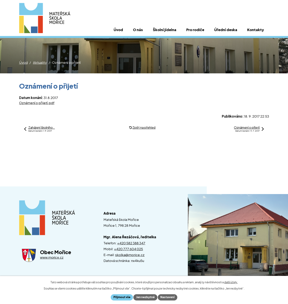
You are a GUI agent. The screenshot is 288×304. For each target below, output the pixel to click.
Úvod (23, 62)
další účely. (231, 282)
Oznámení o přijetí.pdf (36, 103)
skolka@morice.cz (129, 255)
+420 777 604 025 (128, 249)
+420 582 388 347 (131, 243)
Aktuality (40, 62)
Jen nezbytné (145, 297)
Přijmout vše (121, 297)
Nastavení (168, 297)
